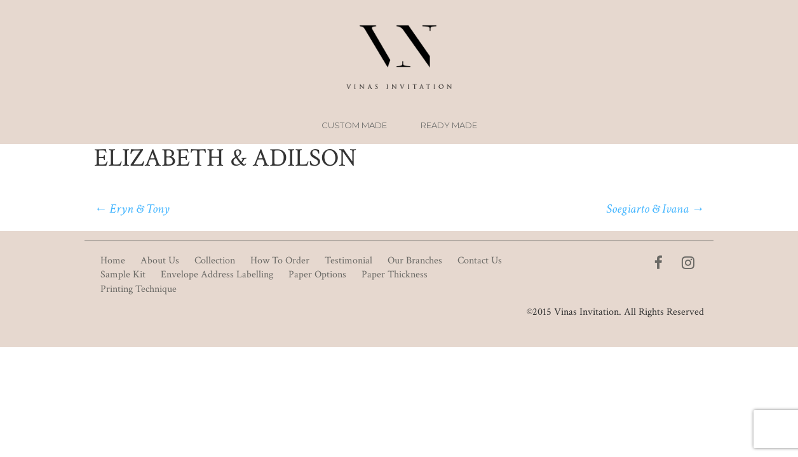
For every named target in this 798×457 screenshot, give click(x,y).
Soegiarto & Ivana (655, 209)
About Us (159, 260)
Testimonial (348, 260)
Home (112, 260)
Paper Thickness (395, 274)
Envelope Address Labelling (217, 274)
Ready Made (449, 125)
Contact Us (479, 260)
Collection (214, 260)
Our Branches (415, 260)
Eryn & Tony (132, 209)
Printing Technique (138, 289)
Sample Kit (122, 274)
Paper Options (317, 274)
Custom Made (354, 125)
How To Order (279, 260)
